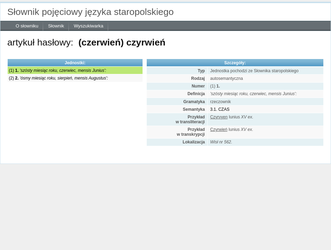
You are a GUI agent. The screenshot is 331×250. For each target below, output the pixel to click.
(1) (57, 70)
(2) (58, 78)
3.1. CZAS (219, 109)
